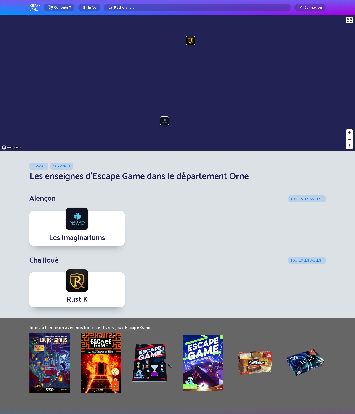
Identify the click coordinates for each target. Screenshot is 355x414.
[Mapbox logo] (11, 147)
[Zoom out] (349, 139)
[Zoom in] (349, 132)
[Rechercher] (197, 7)
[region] (177, 83)
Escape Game (34, 7)
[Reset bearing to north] (349, 146)
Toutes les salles (306, 199)
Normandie (62, 166)
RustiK (77, 299)
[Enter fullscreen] (349, 20)
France (40, 166)
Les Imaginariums (77, 238)
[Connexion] (310, 7)
